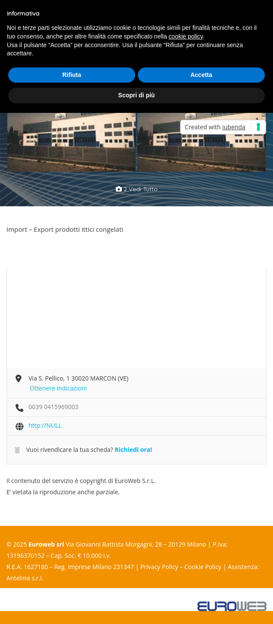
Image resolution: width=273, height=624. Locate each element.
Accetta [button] (201, 74)
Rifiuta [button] (71, 74)
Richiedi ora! (133, 449)
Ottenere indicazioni (58, 388)
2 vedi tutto (137, 189)
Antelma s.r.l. (24, 578)
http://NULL (45, 425)
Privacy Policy (159, 567)
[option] (71, 125)
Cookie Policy (203, 567)
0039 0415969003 (54, 407)
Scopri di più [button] (136, 95)
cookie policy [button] (185, 36)
